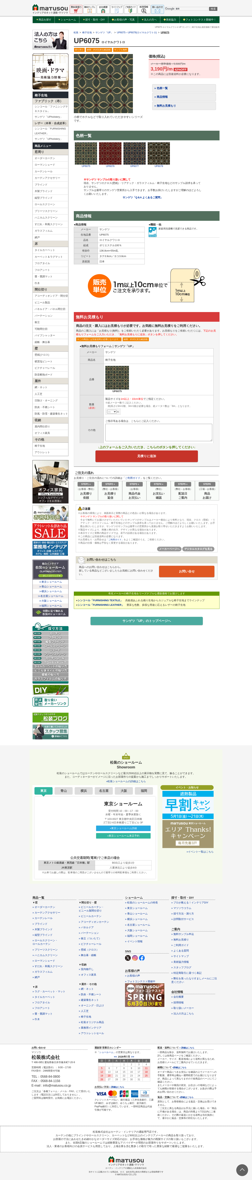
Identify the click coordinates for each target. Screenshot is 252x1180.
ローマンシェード (45, 164)
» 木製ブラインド (42, 929)
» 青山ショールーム (136, 913)
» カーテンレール (42, 918)
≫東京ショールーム (50, 581)
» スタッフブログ (181, 967)
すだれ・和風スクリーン (49, 224)
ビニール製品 (42, 302)
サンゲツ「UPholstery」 (49, 116)
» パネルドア (86, 927)
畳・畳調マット (44, 276)
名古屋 (103, 790)
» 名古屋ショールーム (137, 924)
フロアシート (42, 269)
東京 (43, 790)
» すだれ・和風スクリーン (47, 966)
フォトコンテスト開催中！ (199, 19)
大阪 (124, 790)
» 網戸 (36, 977)
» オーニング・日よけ (91, 1005)
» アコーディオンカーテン (94, 921)
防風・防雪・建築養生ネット (51, 413)
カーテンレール (44, 171)
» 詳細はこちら (116, 1087)
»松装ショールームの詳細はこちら (126, 781)
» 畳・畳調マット (42, 1013)
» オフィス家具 (87, 974)
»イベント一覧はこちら (200, 851)
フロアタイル (42, 263)
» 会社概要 (177, 996)
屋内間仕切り (42, 426)
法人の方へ (149, 19)
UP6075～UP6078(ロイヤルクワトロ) (137, 32)
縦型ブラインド (44, 197)
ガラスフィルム (44, 230)
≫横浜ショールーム (50, 591)
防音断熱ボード (44, 374)
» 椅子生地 (85, 1016)
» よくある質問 (180, 950)
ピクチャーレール (45, 367)
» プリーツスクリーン (45, 949)
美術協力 (169, 19)
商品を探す (43, 19)
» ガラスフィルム (42, 971)
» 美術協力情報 (180, 961)
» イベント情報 (134, 941)
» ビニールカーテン (90, 916)
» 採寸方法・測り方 (182, 913)
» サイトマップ (180, 956)
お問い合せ (187, 573)
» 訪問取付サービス (182, 919)
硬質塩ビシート (44, 361)
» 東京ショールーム (136, 908)
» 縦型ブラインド (42, 934)
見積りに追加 (146, 457)
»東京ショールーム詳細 (123, 828)
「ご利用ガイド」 (115, 541)
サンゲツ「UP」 (104, 32)
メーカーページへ (169, 551)
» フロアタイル (41, 1002)
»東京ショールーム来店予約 (123, 835)
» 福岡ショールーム (136, 935)
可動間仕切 (41, 328)
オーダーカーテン (45, 158)
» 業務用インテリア (90, 1027)
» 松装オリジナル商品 (91, 1022)
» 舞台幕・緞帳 (87, 955)
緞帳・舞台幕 (42, 342)
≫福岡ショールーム (50, 605)
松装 (76, 32)
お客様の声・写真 (123, 19)
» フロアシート (41, 1008)
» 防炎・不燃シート (90, 994)
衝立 (37, 322)
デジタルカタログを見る (198, 551)
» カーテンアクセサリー (46, 912)
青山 (63, 790)
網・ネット (41, 387)
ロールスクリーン (45, 204)
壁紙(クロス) (42, 354)
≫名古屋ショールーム (50, 596)
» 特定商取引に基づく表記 (186, 972)
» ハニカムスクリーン (45, 955)
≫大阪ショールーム (50, 600)
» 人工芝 (84, 1010)
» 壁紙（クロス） (89, 949)
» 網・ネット (86, 988)
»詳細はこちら (179, 1067)
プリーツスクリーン (46, 211)
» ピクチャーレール (90, 943)
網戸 (37, 237)
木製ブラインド (44, 191)
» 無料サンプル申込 (182, 934)
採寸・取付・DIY (94, 19)
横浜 (84, 790)
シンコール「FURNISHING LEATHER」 (50, 131)
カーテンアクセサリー (47, 177)
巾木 (37, 283)
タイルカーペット (45, 250)
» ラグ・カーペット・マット (48, 991)
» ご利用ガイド (180, 945)
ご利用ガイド (132, 480)
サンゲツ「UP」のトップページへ (146, 623)
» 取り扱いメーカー (182, 1008)
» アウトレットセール (91, 1033)
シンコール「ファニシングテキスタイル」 (51, 109)
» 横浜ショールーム (136, 919)
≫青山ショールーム (50, 586)
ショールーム (67, 19)
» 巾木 (36, 1019)
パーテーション (44, 315)
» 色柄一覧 (161, 88)
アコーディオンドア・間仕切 (51, 295)
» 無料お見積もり (165, 105)
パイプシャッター (45, 335)
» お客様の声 (132, 975)
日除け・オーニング (46, 400)
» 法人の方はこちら (182, 1013)
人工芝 (38, 393)
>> (132, 1056)
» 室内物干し (86, 969)
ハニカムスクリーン (46, 217)
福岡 (144, 790)
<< (115, 1056)
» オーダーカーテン (43, 907)
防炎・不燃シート (45, 407)
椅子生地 (41, 95)
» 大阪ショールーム (136, 930)
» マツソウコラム (181, 908)
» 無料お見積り (180, 939)
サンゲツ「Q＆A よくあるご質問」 (143, 197)
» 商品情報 (161, 96)
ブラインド (41, 184)
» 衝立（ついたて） (90, 938)
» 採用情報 (177, 1002)
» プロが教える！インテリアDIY (189, 902)
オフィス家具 (42, 433)
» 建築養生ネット (89, 999)
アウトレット (42, 452)
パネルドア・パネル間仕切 (50, 309)
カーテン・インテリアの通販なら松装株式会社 (126, 1168)
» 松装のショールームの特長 (141, 902)
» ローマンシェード (43, 960)
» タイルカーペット (43, 996)
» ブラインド (39, 923)
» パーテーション (89, 932)
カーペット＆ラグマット (49, 256)
